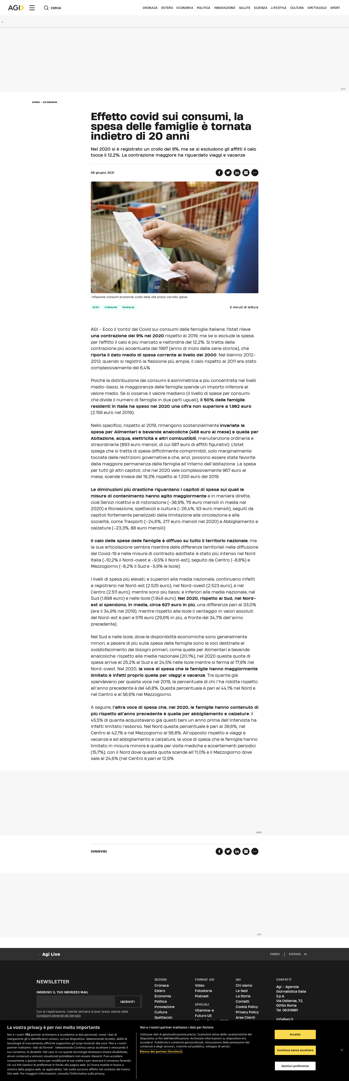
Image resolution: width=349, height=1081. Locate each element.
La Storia (243, 996)
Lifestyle (278, 7)
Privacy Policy (247, 1012)
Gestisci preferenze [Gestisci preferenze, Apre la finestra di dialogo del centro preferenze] (295, 1066)
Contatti (242, 1001)
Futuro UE (203, 1016)
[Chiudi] (342, 1050)
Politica (204, 7)
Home (36, 102)
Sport (335, 7)
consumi (111, 307)
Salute (245, 7)
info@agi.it (284, 1019)
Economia (185, 7)
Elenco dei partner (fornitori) (161, 1051)
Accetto (295, 1035)
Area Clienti (245, 1017)
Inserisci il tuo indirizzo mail (62, 992)
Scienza (260, 7)
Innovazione (224, 7)
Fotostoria (203, 991)
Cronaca (150, 7)
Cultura (297, 7)
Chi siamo (244, 985)
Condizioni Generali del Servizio (59, 1015)
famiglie (128, 307)
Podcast (202, 996)
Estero (167, 7)
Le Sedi (242, 991)
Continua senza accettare (295, 1050)
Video (199, 985)
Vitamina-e (204, 1010)
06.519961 (290, 1010)
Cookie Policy (247, 1007)
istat (96, 307)
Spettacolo (317, 7)
